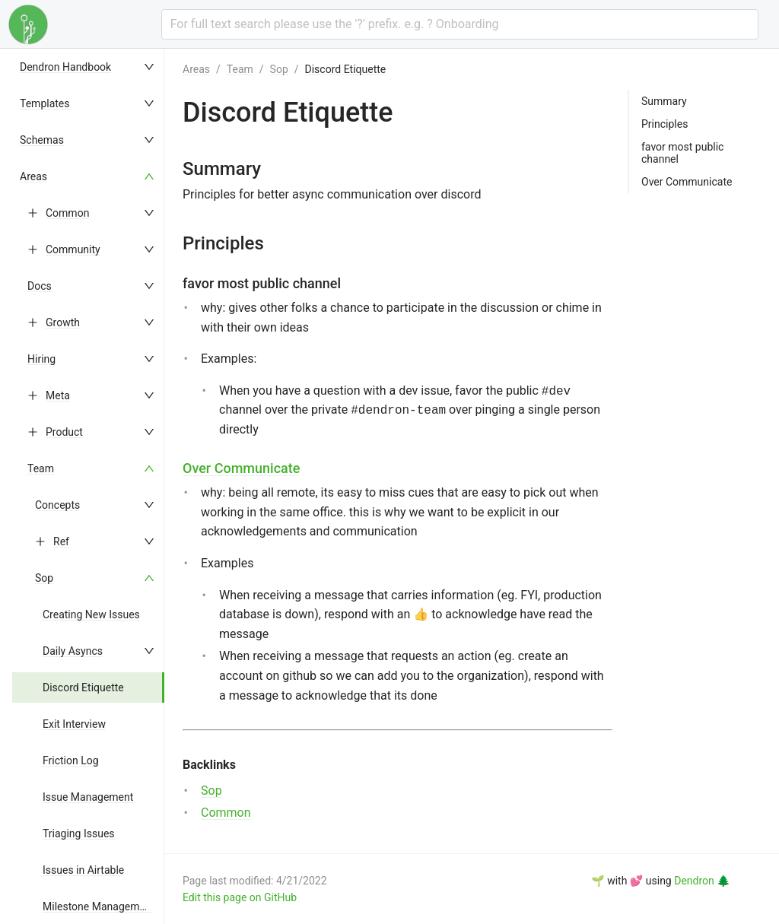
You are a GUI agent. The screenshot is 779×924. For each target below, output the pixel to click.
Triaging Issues (79, 833)
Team (40, 468)
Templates (45, 103)
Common (67, 213)
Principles (664, 124)
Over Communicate (241, 468)
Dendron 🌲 (702, 881)
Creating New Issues (91, 614)
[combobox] (459, 24)
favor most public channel (682, 153)
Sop (44, 578)
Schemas (42, 140)
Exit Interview (74, 724)
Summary (664, 101)
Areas (33, 176)
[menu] (88, 486)
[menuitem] (88, 67)
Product (64, 432)
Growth (63, 322)
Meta (58, 395)
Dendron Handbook (65, 67)
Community (73, 249)
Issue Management (88, 797)
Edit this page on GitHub (240, 897)
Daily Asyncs (73, 651)
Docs (39, 286)
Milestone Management (98, 906)
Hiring (41, 359)
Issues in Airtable (83, 870)
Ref (61, 541)
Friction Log (71, 760)
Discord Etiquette (83, 687)
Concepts (57, 505)
